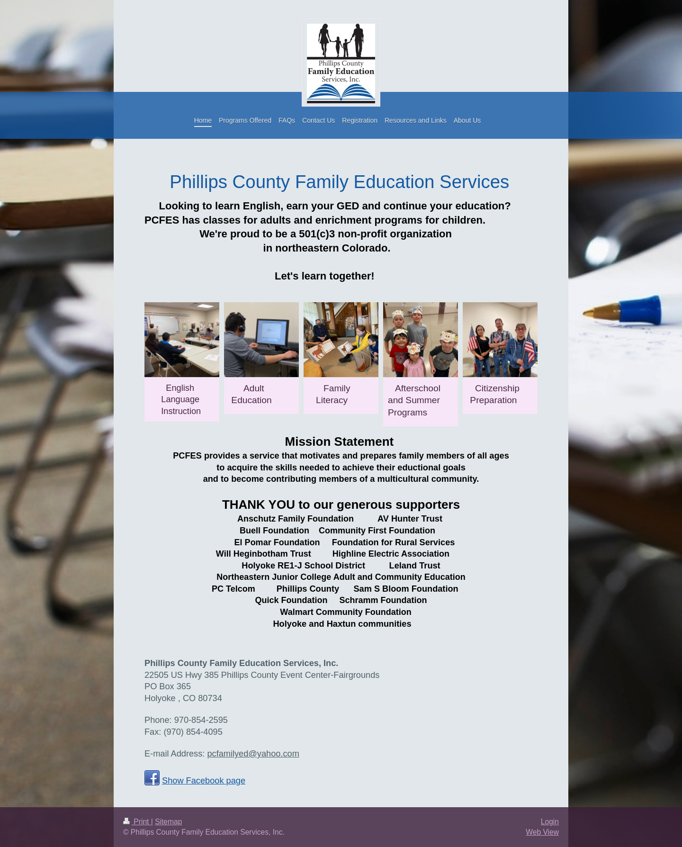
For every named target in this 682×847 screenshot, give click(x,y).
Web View (542, 832)
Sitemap (168, 822)
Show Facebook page (203, 780)
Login (550, 822)
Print (137, 822)
